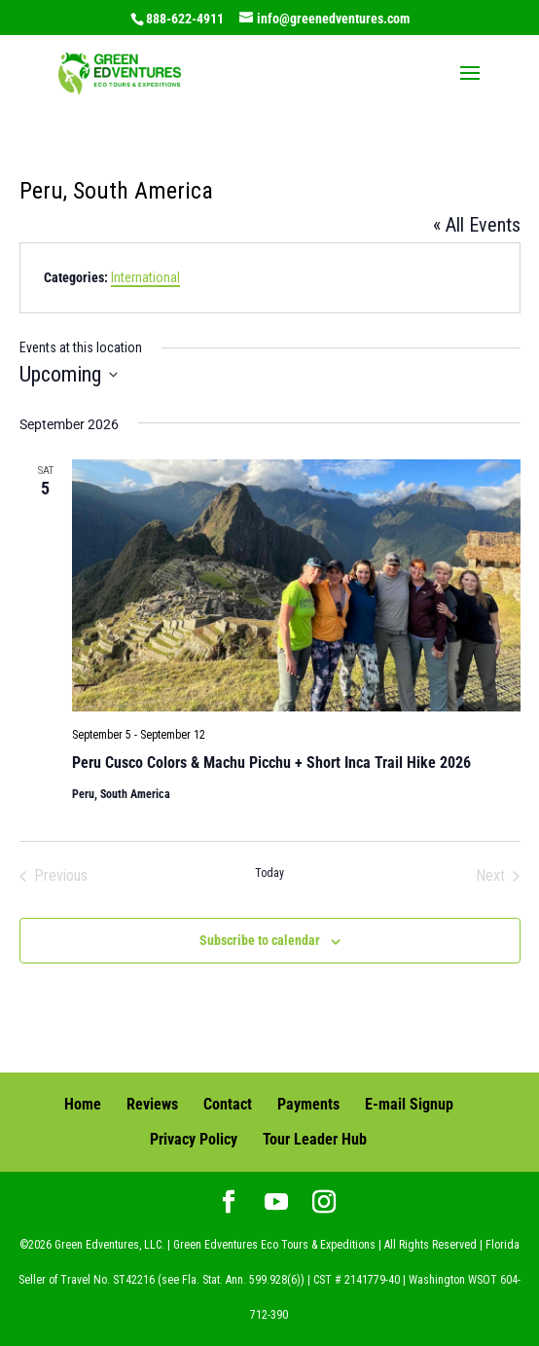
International (145, 277)
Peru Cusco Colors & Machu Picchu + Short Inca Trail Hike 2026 (271, 762)
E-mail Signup (409, 1104)
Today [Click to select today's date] (269, 873)
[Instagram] (324, 1203)
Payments (308, 1104)
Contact (227, 1104)
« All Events (477, 224)
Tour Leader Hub (315, 1139)
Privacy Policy (193, 1139)
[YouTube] (276, 1203)
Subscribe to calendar (259, 940)
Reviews (152, 1104)
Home (82, 1104)
